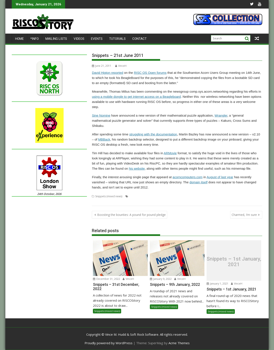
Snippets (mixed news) (108, 196)
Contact (139, 39)
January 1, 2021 (217, 283)
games (199, 196)
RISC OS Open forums (150, 72)
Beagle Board (160, 196)
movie (218, 196)
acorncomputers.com (188, 177)
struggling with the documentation (153, 134)
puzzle (245, 196)
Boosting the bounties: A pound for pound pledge (131, 215)
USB (107, 201)
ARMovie (170, 153)
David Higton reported (107, 72)
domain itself (198, 182)
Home (19, 39)
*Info (34, 39)
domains (187, 196)
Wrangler (220, 115)
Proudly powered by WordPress (109, 343)
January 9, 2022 (161, 279)
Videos (79, 39)
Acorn (133, 196)
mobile (208, 196)
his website (137, 168)
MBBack (104, 139)
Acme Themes (179, 343)
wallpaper (134, 201)
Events (97, 39)
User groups (119, 201)
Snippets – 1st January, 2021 (234, 261)
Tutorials (117, 39)
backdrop (144, 196)
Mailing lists (56, 39)
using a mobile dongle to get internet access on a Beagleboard (136, 96)
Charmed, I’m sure (244, 215)
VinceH (121, 66)
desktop (175, 196)
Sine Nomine (101, 115)
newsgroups (231, 196)
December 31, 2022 (106, 279)
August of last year (220, 177)
